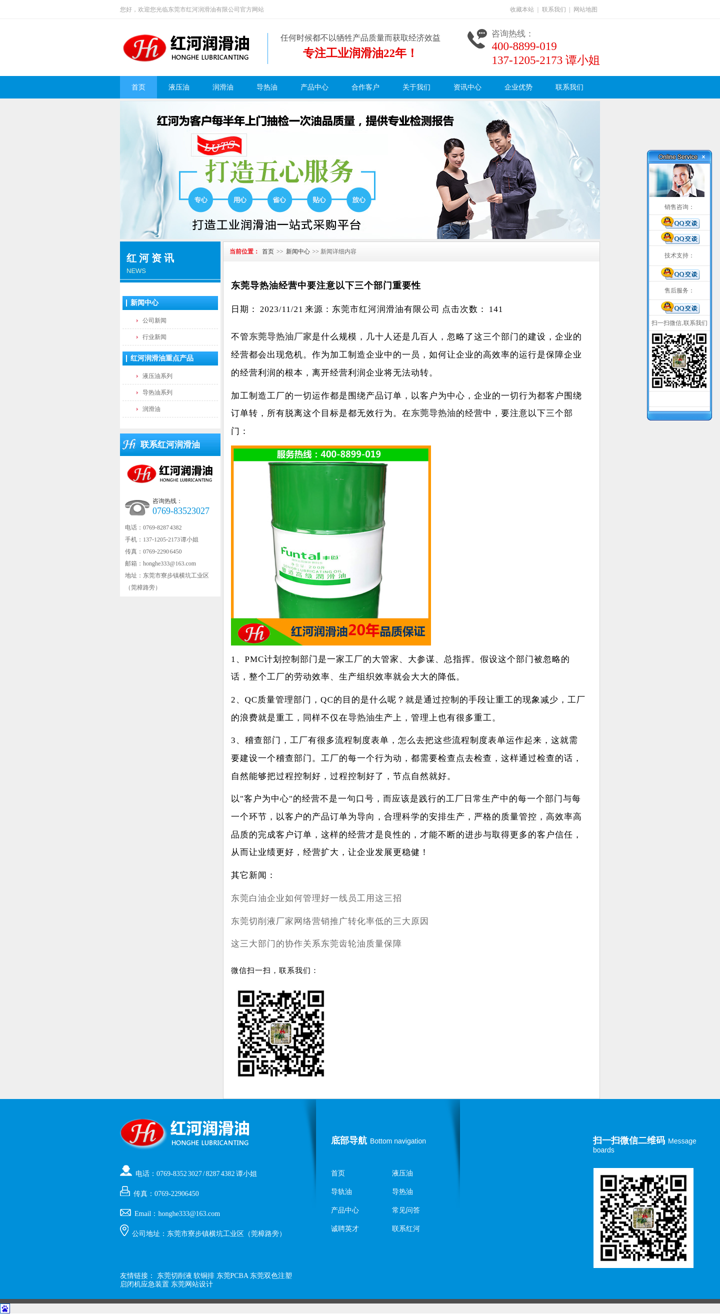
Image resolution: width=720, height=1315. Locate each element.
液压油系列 (157, 376)
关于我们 (416, 87)
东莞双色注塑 (271, 1276)
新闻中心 (144, 302)
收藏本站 (522, 9)
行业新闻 (154, 337)
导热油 (267, 87)
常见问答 (406, 1210)
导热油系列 (157, 392)
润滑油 (223, 87)
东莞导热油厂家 (280, 337)
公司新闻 (154, 320)
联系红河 (406, 1228)
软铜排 (204, 1276)
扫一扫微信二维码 (629, 1141)
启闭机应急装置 (144, 1284)
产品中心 (314, 87)
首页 (139, 87)
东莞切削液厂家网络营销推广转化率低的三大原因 (330, 921)
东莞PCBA (232, 1276)
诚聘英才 (345, 1228)
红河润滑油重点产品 (162, 358)
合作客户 (366, 87)
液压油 (179, 87)
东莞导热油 (433, 413)
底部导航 (349, 1141)
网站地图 (586, 9)
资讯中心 (468, 87)
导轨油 (341, 1192)
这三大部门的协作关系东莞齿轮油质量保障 (316, 943)
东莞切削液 (174, 1276)
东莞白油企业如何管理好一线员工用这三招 (316, 898)
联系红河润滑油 (170, 445)
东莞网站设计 (192, 1284)
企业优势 (518, 87)
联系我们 (554, 9)
